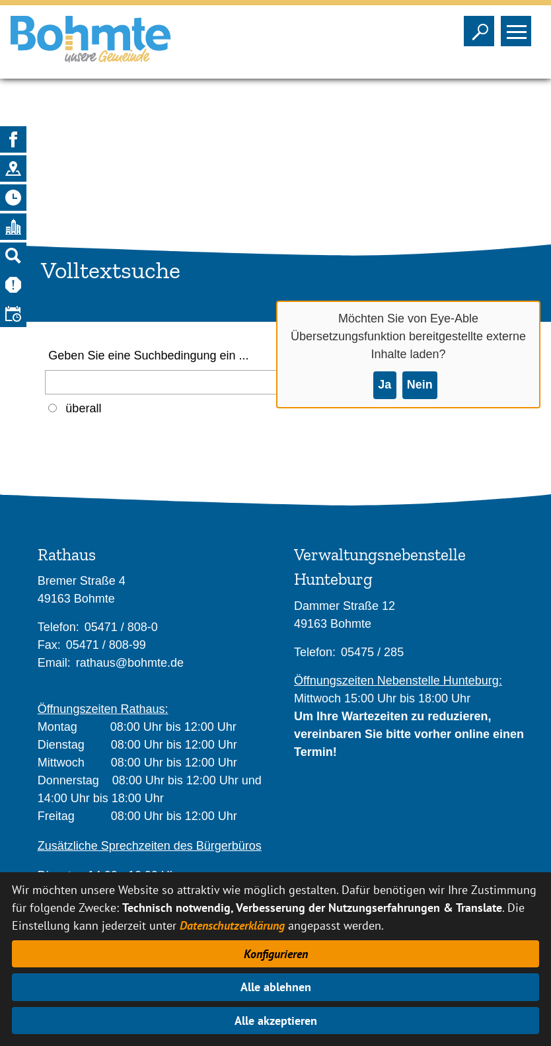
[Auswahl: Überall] (52, 408)
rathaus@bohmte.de (130, 662)
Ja (384, 384)
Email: (54, 662)
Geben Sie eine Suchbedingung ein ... (148, 355)
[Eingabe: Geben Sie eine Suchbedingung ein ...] (177, 382)
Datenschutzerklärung (232, 925)
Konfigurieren (276, 953)
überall (83, 408)
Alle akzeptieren (276, 1020)
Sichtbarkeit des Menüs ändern (519, 27)
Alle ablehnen (275, 986)
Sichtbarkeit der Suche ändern (482, 27)
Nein (420, 384)
